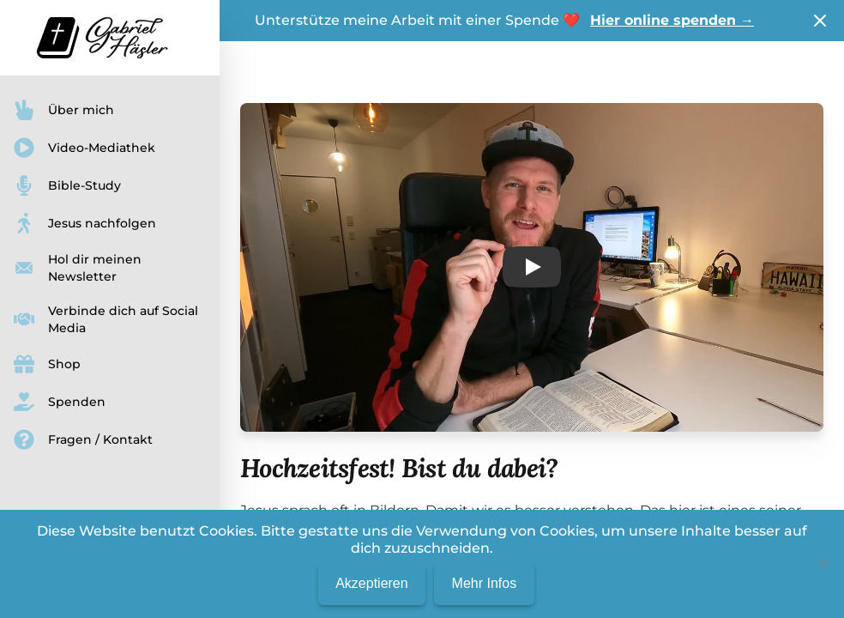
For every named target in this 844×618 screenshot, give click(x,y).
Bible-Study (67, 185)
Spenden (60, 401)
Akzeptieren (371, 583)
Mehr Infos (484, 583)
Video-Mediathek (84, 147)
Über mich (64, 110)
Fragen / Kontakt (83, 439)
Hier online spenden (672, 20)
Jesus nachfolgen (85, 223)
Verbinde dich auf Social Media (106, 319)
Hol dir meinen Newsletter (78, 267)
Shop (47, 364)
